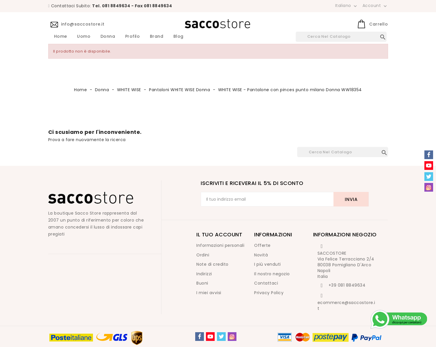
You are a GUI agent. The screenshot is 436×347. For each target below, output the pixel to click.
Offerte (262, 245)
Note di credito (212, 264)
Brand (157, 36)
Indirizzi (204, 274)
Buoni (202, 283)
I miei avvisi (208, 293)
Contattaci (266, 283)
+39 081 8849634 (347, 285)
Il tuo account (219, 234)
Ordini (202, 255)
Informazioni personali (220, 245)
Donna (108, 36)
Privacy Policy (269, 293)
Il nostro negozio (272, 274)
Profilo (132, 36)
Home (60, 36)
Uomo (83, 36)
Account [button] (375, 6)
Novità (261, 255)
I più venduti (267, 264)
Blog (178, 36)
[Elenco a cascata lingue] (346, 5)
